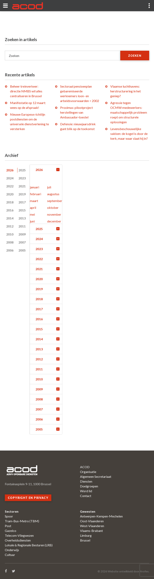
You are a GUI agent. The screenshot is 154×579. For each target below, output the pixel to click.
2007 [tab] (22, 242)
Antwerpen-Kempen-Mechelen (101, 516)
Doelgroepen (89, 486)
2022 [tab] (9, 186)
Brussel (85, 540)
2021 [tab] (22, 186)
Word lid (86, 491)
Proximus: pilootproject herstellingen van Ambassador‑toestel (76, 112)
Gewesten (87, 511)
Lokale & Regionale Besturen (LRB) (29, 545)
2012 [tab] (9, 226)
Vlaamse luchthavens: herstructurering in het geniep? (125, 91)
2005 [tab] (22, 250)
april (33, 207)
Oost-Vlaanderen (92, 521)
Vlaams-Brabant (91, 531)
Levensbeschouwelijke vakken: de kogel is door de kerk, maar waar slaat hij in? (129, 133)
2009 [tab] (22, 234)
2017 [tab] (22, 202)
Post (8, 526)
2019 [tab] (22, 194)
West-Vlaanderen (92, 526)
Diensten (86, 481)
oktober (53, 207)
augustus (53, 194)
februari (35, 194)
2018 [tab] (9, 202)
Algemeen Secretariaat (95, 476)
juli (49, 187)
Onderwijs (12, 550)
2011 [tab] (22, 226)
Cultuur (10, 555)
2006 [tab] (9, 250)
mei (32, 214)
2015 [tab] (22, 210)
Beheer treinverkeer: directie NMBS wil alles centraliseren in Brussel (26, 91)
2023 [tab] (22, 178)
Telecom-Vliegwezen (19, 535)
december (54, 221)
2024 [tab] (9, 178)
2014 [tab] (9, 218)
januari (34, 187)
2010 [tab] (9, 234)
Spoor (9, 516)
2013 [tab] (22, 218)
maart (34, 201)
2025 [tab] (22, 170)
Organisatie (88, 472)
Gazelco (10, 531)
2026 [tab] (9, 170)
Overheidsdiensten (18, 540)
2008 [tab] (9, 242)
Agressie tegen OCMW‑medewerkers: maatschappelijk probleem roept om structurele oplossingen (128, 112)
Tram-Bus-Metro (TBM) (22, 521)
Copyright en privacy (28, 497)
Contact (85, 496)
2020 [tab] (9, 194)
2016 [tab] (9, 210)
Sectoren (11, 511)
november (54, 214)
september (54, 201)
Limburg (86, 535)
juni (32, 221)
